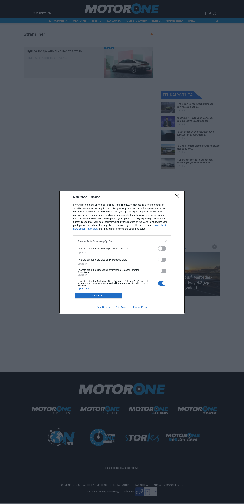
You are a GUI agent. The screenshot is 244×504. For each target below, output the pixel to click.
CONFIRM (98, 295)
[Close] (178, 197)
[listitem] (122, 241)
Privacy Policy (140, 307)
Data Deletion (103, 307)
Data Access (122, 307)
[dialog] (122, 252)
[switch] (162, 248)
